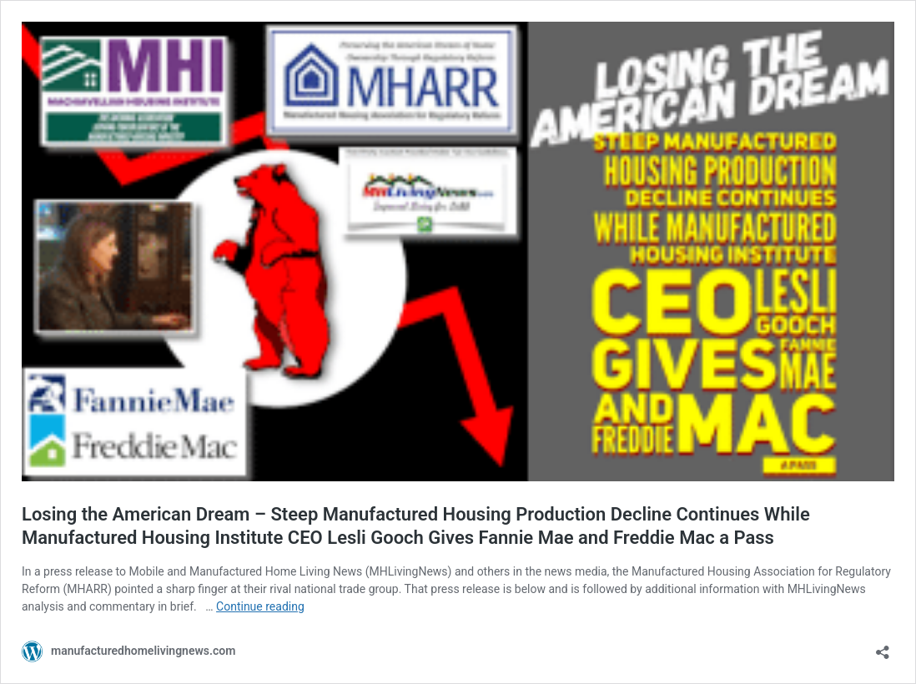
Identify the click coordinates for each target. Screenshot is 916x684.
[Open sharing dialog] (882, 647)
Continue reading (260, 606)
